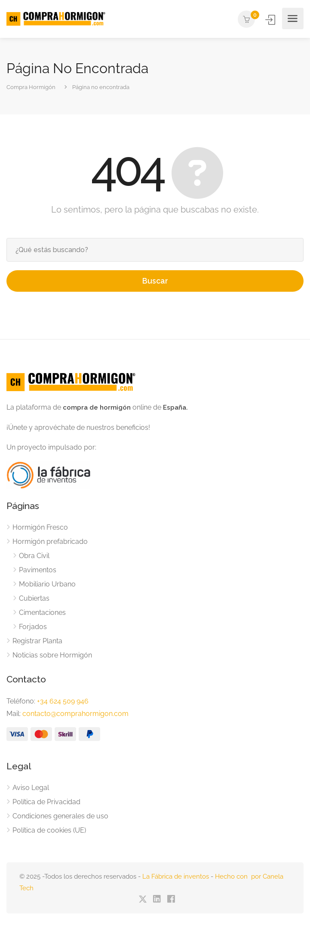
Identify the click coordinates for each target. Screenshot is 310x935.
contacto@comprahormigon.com (75, 714)
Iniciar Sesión (271, 20)
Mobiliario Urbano (47, 584)
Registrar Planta (37, 641)
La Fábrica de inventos (175, 876)
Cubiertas (34, 598)
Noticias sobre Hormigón (52, 655)
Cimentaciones (42, 612)
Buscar (155, 280)
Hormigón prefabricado (50, 541)
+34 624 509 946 (63, 701)
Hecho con (233, 876)
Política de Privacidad (46, 802)
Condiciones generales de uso (60, 816)
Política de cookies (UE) (49, 830)
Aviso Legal (30, 788)
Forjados (33, 627)
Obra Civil (34, 556)
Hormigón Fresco (40, 527)
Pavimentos (37, 570)
